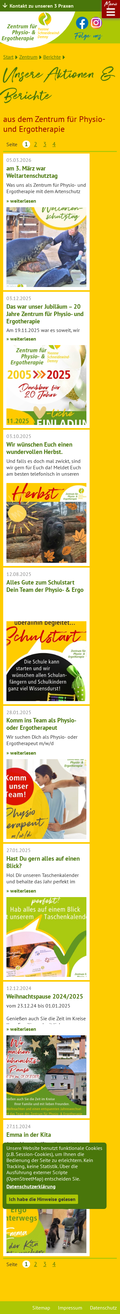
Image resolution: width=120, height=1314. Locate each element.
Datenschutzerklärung (31, 1186)
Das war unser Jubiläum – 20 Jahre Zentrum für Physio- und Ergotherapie (45, 313)
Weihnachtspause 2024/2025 (44, 996)
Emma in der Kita (28, 1134)
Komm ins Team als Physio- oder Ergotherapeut (41, 723)
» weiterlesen (21, 201)
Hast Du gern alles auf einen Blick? (43, 862)
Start (8, 57)
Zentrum (28, 57)
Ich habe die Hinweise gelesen (42, 1199)
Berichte (52, 57)
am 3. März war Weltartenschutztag (32, 171)
